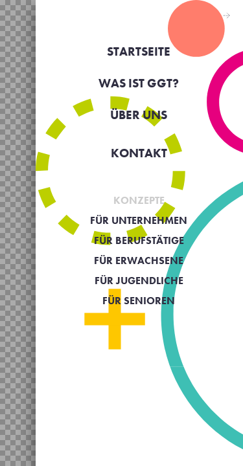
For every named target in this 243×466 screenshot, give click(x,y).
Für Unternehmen (138, 220)
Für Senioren (138, 300)
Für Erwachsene (138, 260)
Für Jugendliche (139, 280)
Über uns (138, 115)
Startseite (138, 51)
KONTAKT (139, 153)
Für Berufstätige (139, 240)
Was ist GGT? (138, 83)
